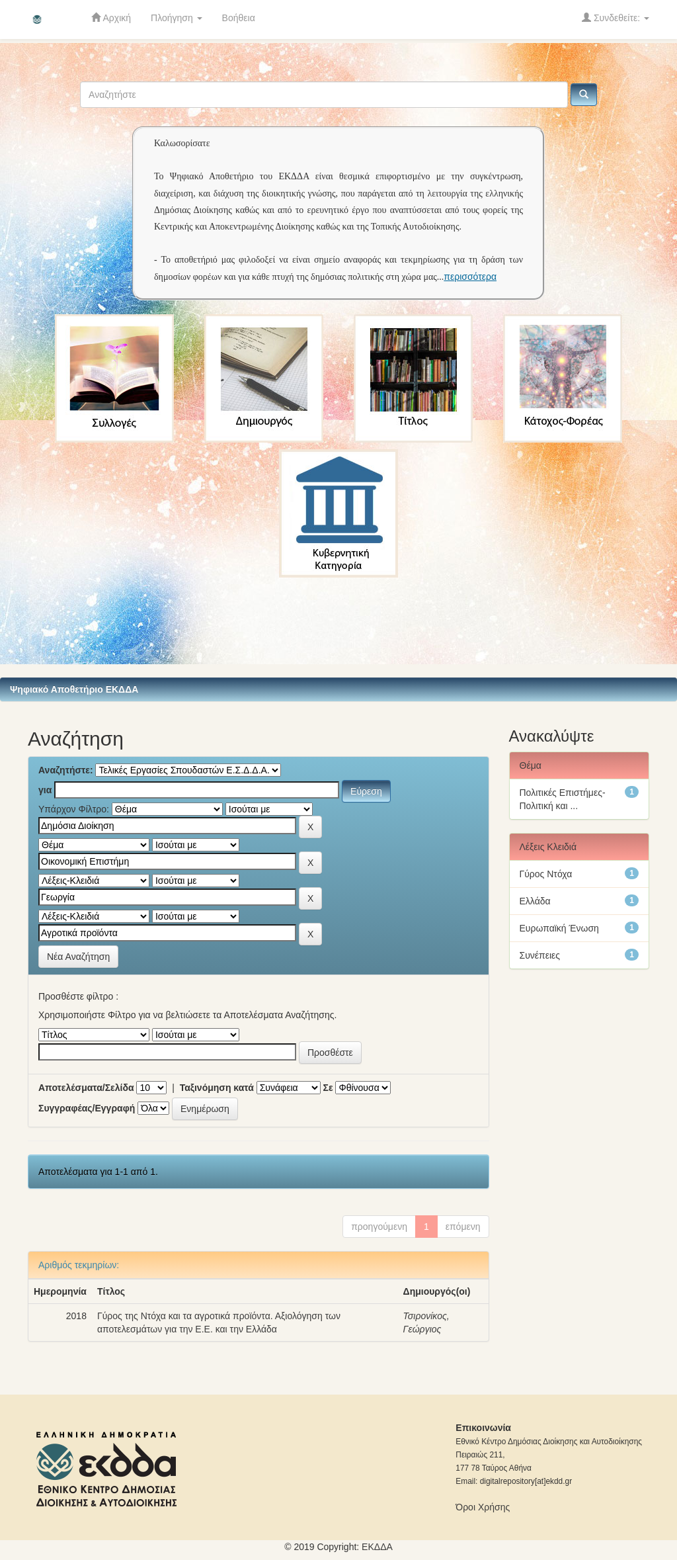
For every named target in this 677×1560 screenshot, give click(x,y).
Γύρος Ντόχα (546, 874)
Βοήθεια (238, 18)
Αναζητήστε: (65, 770)
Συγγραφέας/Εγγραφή (86, 1108)
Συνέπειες (540, 955)
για (45, 790)
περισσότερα (470, 276)
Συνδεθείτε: (615, 17)
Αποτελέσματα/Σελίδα (86, 1087)
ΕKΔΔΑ (377, 1546)
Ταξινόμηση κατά (217, 1087)
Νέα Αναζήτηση (78, 956)
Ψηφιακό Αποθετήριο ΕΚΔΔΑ (74, 689)
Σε (328, 1087)
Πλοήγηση (176, 18)
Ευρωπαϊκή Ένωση (559, 928)
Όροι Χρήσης (483, 1507)
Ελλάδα (535, 901)
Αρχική (111, 17)
